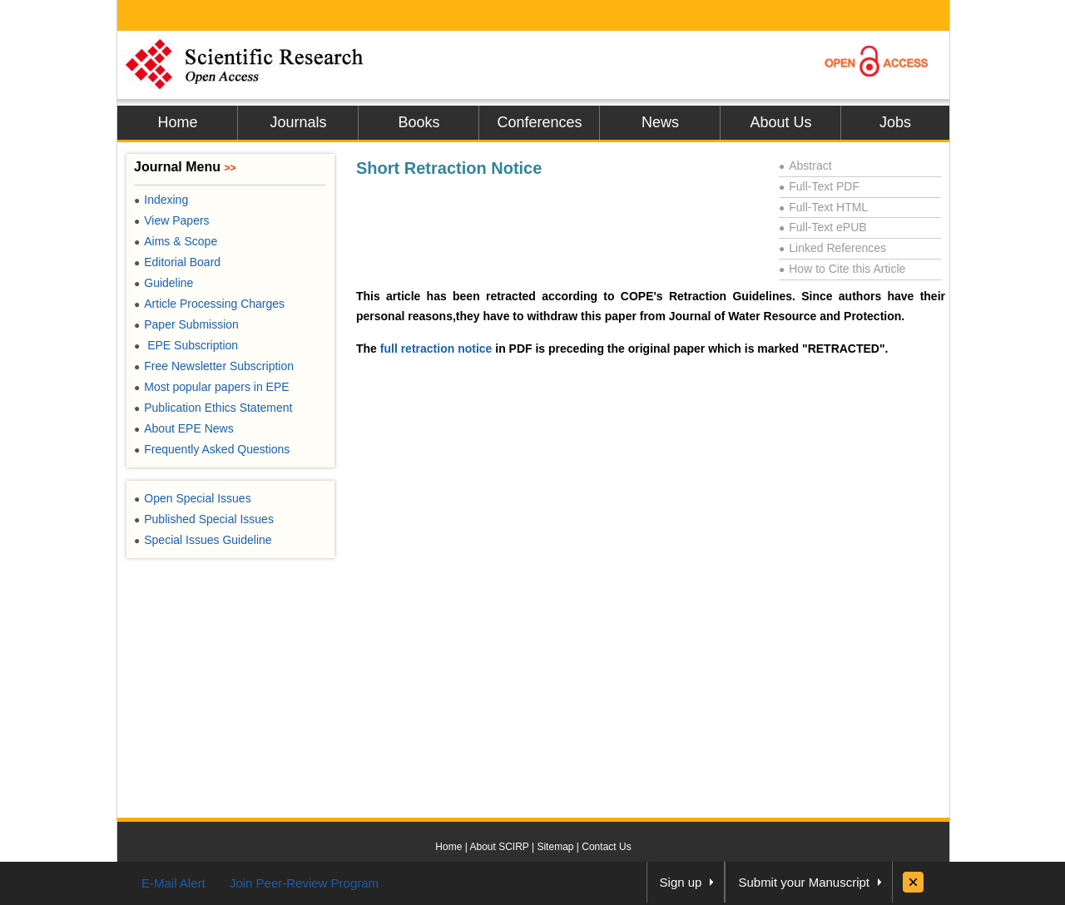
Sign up (681, 882)
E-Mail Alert (173, 883)
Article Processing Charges (209, 303)
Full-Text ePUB (823, 227)
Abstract (805, 165)
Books (418, 122)
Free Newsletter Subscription (214, 366)
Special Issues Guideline (203, 539)
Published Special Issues (204, 519)
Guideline (163, 282)
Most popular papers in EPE (212, 386)
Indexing (161, 199)
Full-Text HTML (823, 207)
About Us (780, 122)
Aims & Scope (175, 241)
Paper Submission (186, 324)
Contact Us (606, 847)
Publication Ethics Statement (213, 407)
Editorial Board (177, 262)
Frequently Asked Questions (212, 449)
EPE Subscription (186, 345)
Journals (298, 122)
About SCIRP (499, 847)
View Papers (172, 220)
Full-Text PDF (819, 186)
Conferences (539, 122)
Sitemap (555, 847)
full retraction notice (436, 348)
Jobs (895, 122)
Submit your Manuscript (803, 882)
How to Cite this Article (842, 268)
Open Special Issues (192, 498)
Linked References (832, 248)
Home (177, 122)
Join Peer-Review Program (304, 883)
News (660, 122)
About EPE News (184, 428)
